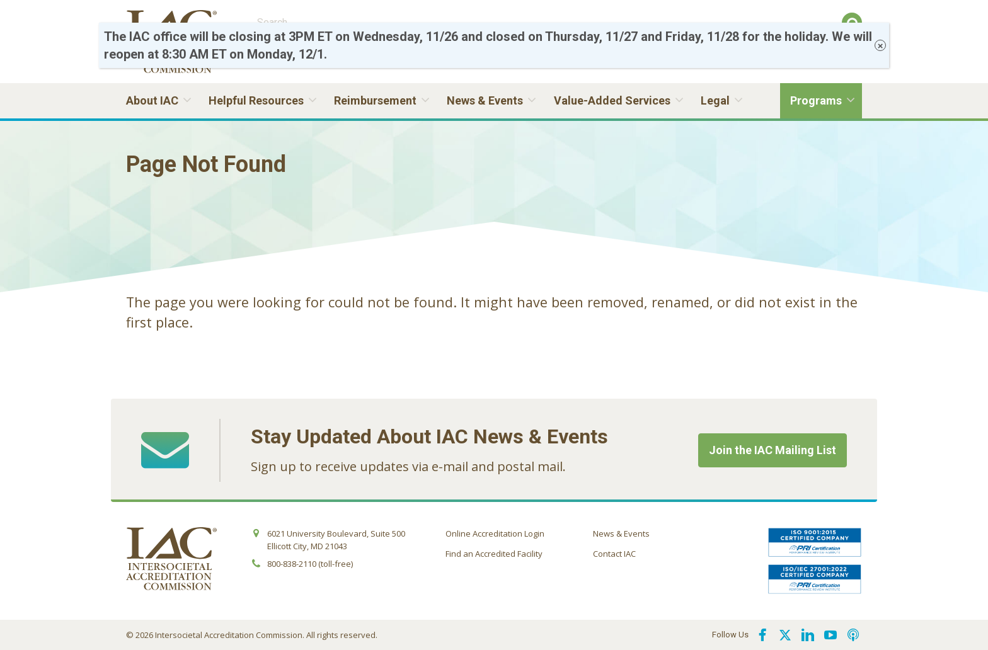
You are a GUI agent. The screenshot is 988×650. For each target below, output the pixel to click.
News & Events (485, 100)
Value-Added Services (612, 100)
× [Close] (880, 45)
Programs (816, 100)
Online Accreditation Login (494, 533)
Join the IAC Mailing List (772, 450)
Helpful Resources (256, 100)
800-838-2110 (291, 563)
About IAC (152, 100)
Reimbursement (375, 100)
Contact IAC (614, 553)
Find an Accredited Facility (494, 553)
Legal (715, 100)
